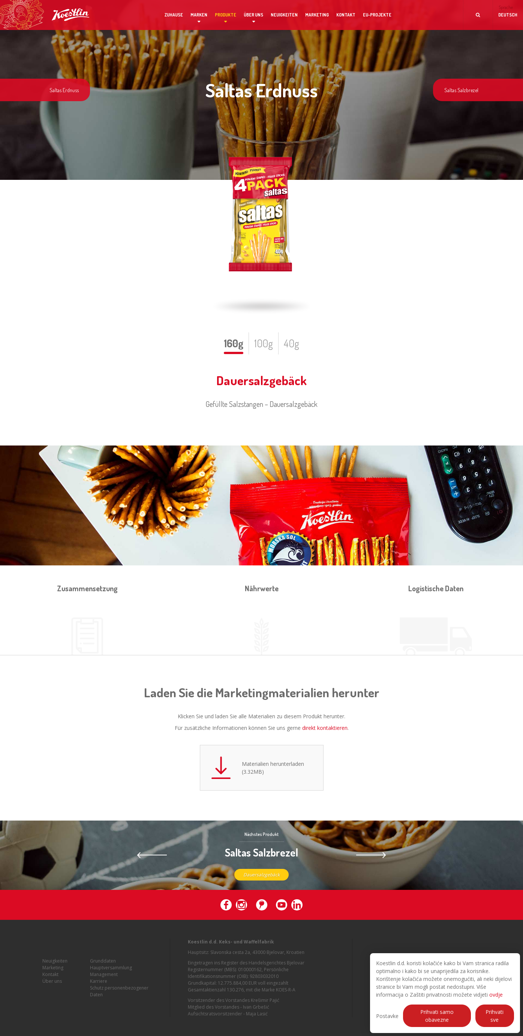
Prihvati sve (495, 1015)
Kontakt (345, 15)
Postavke (387, 1016)
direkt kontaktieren (325, 727)
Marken (198, 15)
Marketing (317, 15)
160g (233, 343)
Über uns (253, 15)
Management (104, 977)
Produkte (225, 15)
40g (291, 343)
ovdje (496, 994)
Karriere (98, 984)
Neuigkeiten (284, 15)
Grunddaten (103, 964)
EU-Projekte (377, 15)
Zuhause (174, 15)
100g (263, 343)
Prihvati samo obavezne (437, 1015)
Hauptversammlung (111, 970)
